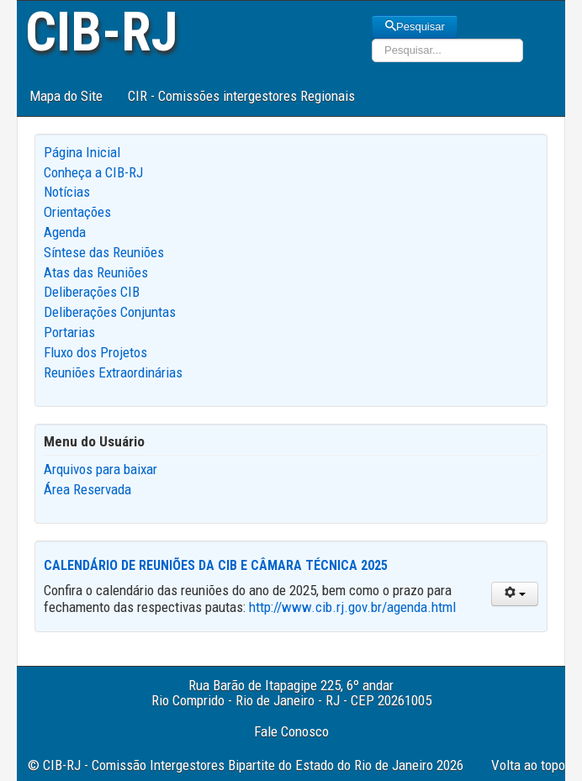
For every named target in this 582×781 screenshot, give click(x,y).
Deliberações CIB (92, 291)
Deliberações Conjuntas (110, 311)
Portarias (69, 332)
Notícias (67, 191)
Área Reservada (87, 489)
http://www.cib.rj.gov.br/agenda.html (352, 607)
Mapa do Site (66, 95)
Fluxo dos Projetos (95, 352)
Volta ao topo (528, 765)
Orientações (77, 211)
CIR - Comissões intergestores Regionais (241, 95)
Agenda (65, 232)
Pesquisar (414, 26)
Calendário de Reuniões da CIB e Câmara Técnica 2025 (216, 565)
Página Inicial (82, 152)
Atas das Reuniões (96, 272)
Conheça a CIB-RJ (93, 172)
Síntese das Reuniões (104, 252)
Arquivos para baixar (100, 469)
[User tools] (514, 594)
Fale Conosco (291, 731)
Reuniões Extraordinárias (113, 372)
